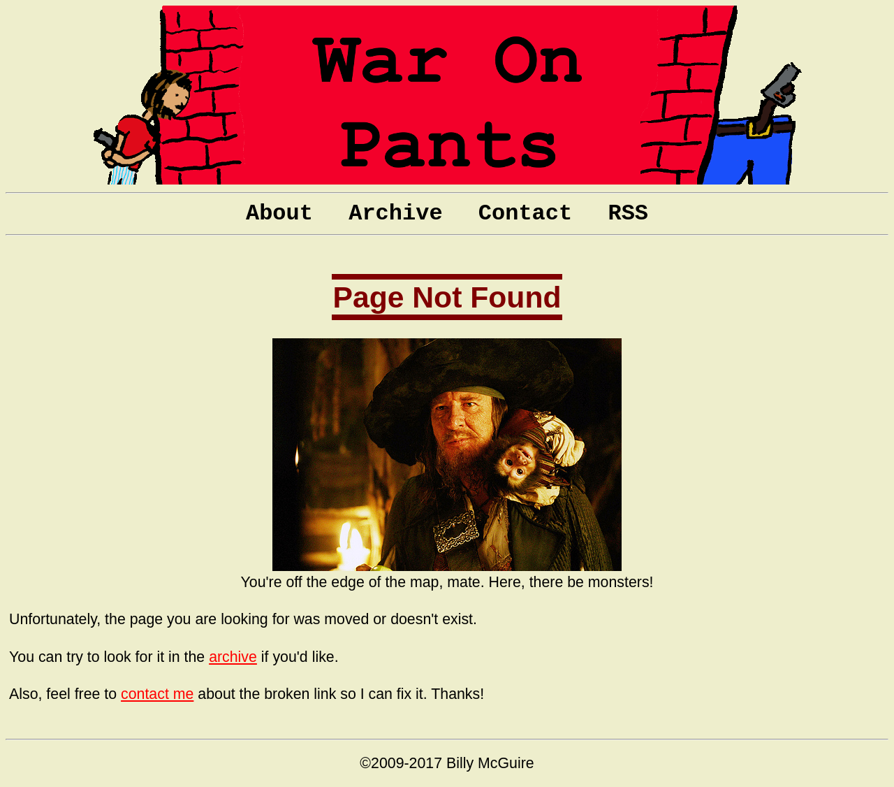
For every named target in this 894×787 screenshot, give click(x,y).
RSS (628, 213)
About (279, 213)
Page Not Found (446, 297)
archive (233, 657)
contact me (157, 694)
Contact (525, 213)
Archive (395, 213)
